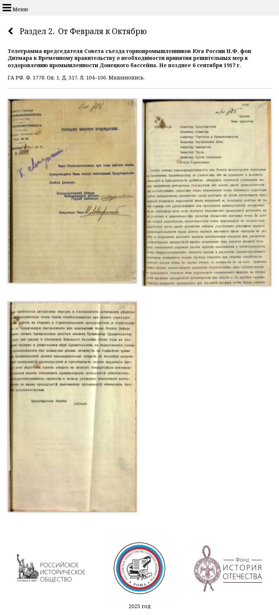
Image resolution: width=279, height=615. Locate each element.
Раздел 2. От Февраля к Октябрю (83, 31)
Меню (15, 8)
